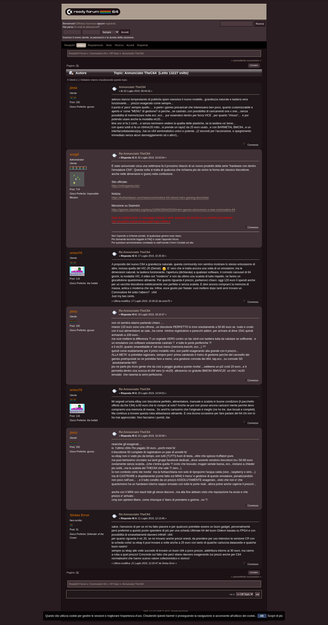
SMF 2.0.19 (149, 611)
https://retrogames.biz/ (126, 185)
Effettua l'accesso (86, 23)
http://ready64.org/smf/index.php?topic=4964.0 (141, 221)
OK (262, 616)
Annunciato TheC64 (132, 87)
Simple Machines (179, 611)
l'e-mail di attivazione (86, 27)
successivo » (254, 60)
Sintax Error (79, 515)
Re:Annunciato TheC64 (134, 153)
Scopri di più (275, 615)
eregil (74, 154)
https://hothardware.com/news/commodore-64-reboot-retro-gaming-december (160, 197)
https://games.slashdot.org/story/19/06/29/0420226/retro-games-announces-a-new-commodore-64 (173, 209)
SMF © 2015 (163, 611)
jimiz (73, 88)
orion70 (76, 253)
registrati (110, 23)
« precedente (238, 60)
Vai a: (232, 594)
